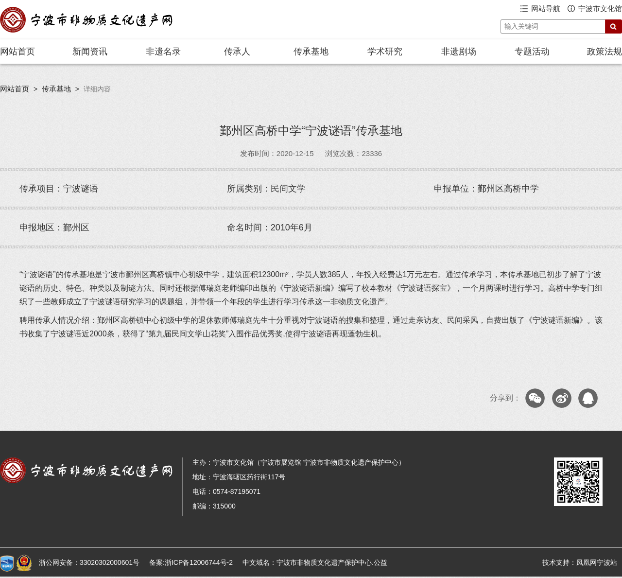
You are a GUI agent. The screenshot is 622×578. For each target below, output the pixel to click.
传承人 (237, 51)
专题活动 (532, 51)
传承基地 (311, 51)
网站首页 (17, 51)
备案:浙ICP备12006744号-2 (191, 562)
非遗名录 (163, 51)
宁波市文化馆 (600, 8)
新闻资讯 (89, 51)
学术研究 (384, 51)
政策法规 (604, 51)
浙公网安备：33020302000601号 (89, 562)
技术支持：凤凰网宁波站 (579, 562)
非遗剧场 (458, 51)
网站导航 (545, 8)
